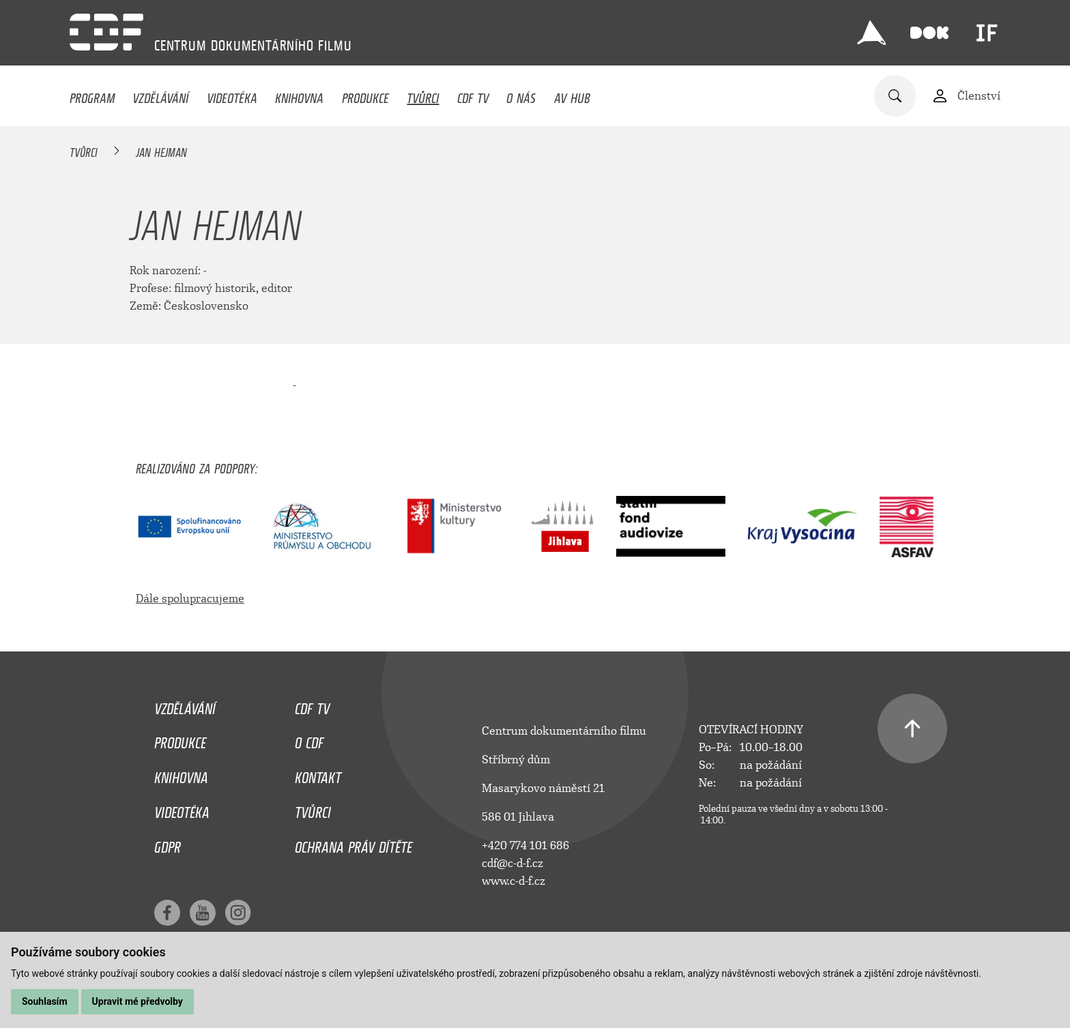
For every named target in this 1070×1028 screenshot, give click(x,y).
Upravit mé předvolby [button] (137, 1001)
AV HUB (572, 95)
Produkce (365, 95)
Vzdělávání (160, 95)
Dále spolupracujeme (190, 598)
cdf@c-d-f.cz (512, 863)
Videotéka (232, 95)
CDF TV (473, 95)
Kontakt (318, 774)
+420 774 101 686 (525, 845)
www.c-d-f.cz (513, 881)
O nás (521, 95)
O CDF (309, 739)
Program (92, 95)
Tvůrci (423, 95)
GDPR (167, 843)
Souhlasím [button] (45, 1001)
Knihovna (299, 95)
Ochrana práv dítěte (353, 843)
